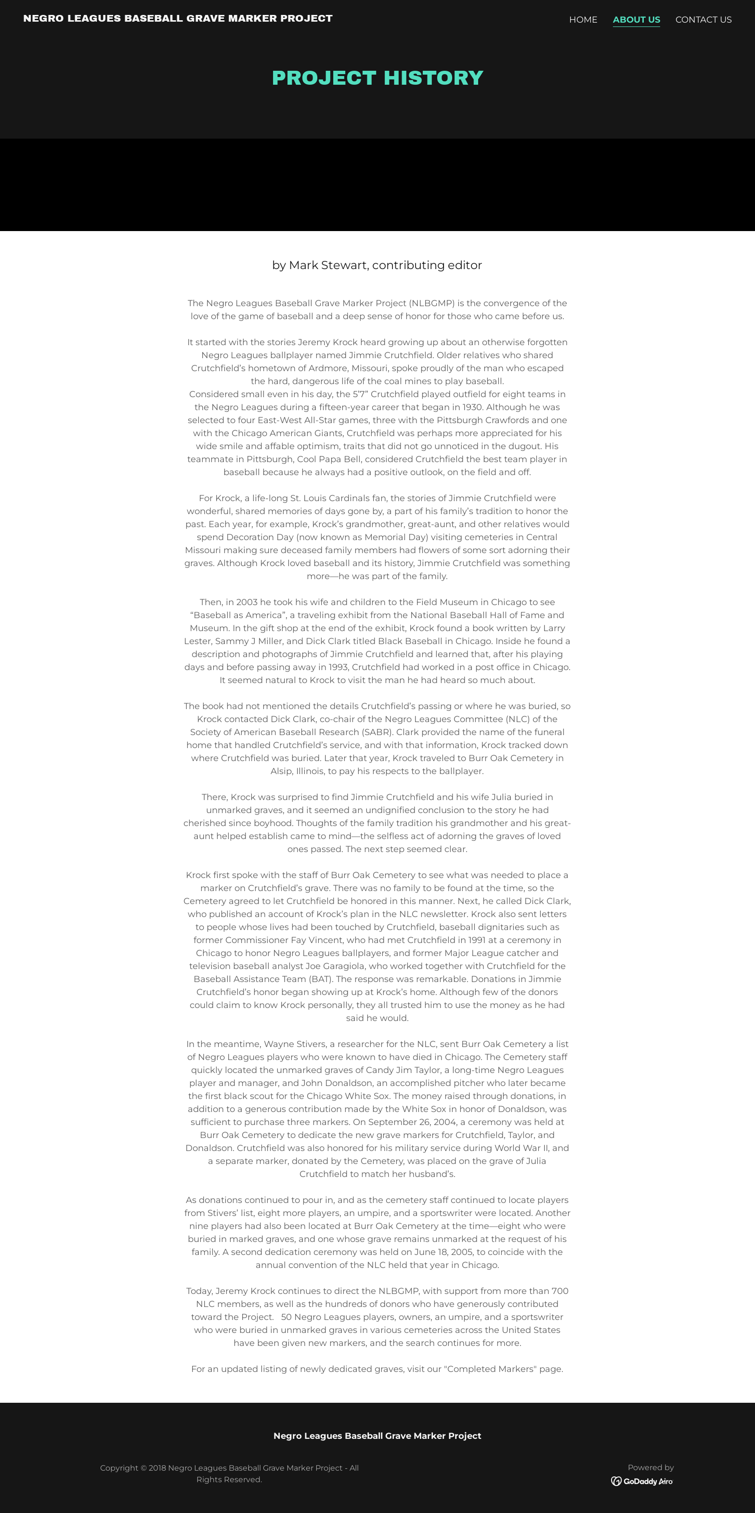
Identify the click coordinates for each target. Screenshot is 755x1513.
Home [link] (583, 19)
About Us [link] (636, 19)
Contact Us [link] (704, 19)
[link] (178, 18)
